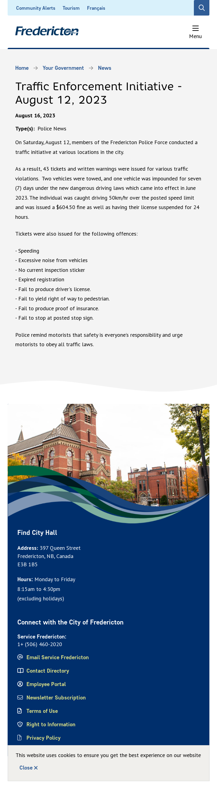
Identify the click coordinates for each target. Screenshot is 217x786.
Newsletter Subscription (56, 697)
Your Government (63, 68)
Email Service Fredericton (57, 657)
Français (96, 8)
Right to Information (50, 724)
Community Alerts (35, 8)
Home (22, 68)
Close (26, 767)
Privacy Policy (43, 737)
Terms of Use (42, 711)
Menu (195, 36)
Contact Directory (47, 670)
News (104, 68)
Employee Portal (46, 684)
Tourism (71, 8)
